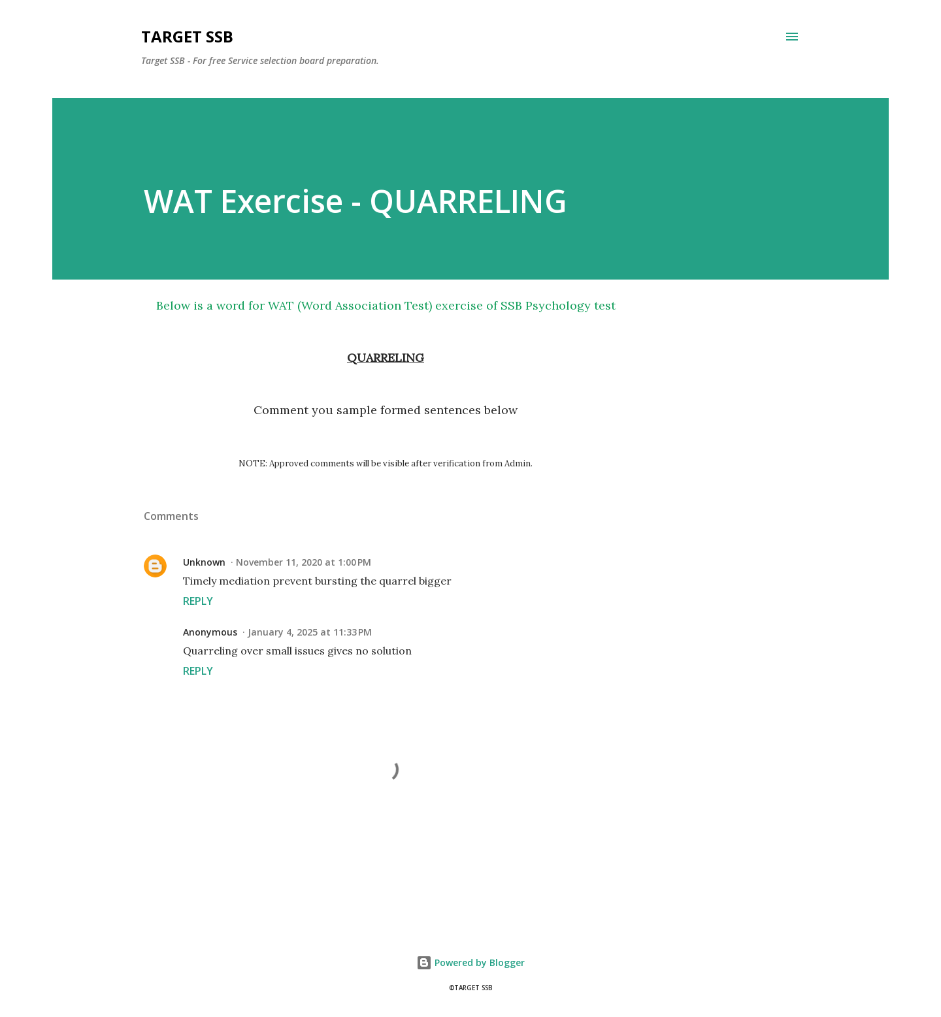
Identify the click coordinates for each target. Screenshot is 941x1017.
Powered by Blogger (470, 962)
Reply (198, 601)
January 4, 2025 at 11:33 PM (310, 632)
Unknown (204, 562)
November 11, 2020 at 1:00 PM (303, 562)
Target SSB (187, 36)
